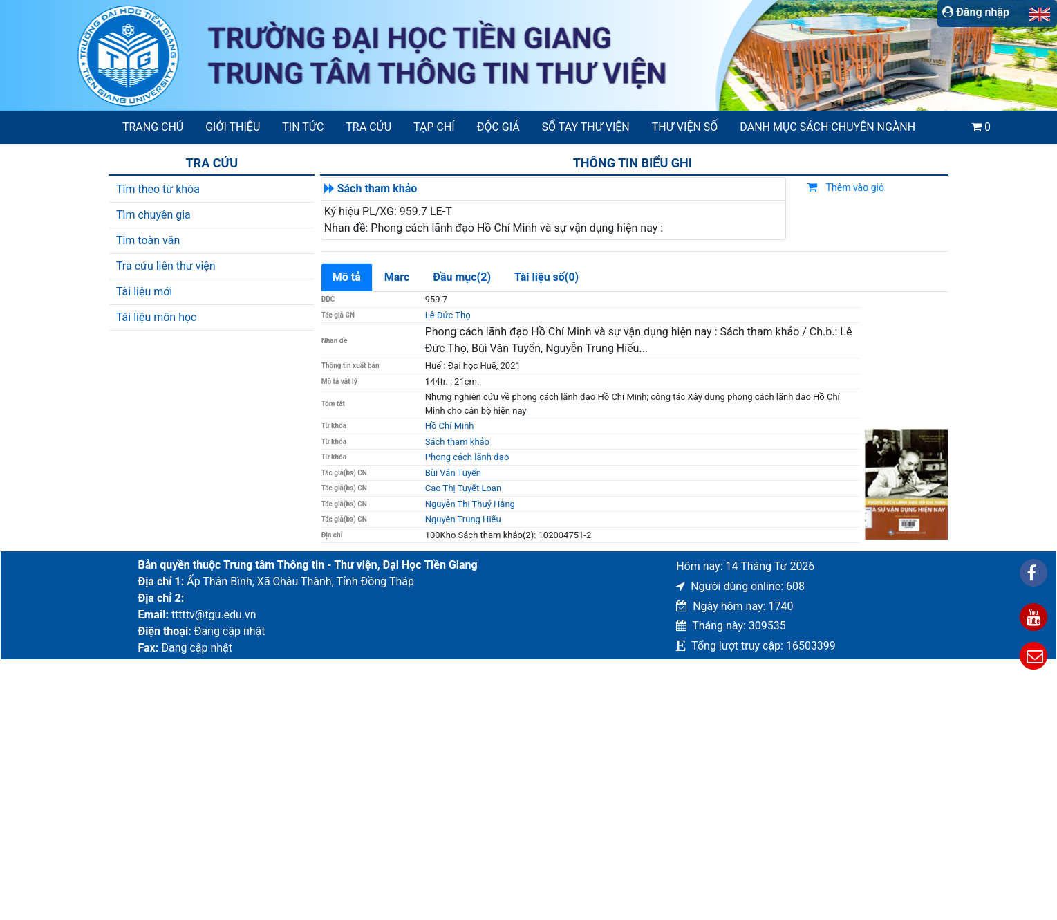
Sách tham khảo (377, 188)
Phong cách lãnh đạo (467, 457)
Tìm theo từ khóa (158, 189)
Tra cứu (368, 127)
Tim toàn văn (148, 240)
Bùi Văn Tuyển (453, 473)
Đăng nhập (975, 12)
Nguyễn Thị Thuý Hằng (470, 504)
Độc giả (498, 127)
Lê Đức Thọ (448, 315)
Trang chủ (152, 127)
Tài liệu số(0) (546, 277)
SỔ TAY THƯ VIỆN (586, 127)
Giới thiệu (232, 127)
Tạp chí (434, 127)
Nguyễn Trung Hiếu (463, 519)
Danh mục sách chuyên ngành (827, 127)
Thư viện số (685, 127)
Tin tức (303, 127)
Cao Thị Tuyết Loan (463, 488)
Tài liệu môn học (156, 317)
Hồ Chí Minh (449, 426)
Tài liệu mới (144, 291)
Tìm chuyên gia (153, 214)
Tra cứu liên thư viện (166, 266)
